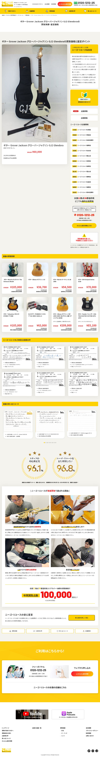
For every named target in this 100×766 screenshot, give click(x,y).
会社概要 (88, 728)
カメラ (63, 736)
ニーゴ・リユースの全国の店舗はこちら (50, 687)
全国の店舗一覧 (36, 728)
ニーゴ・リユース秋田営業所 (82, 140)
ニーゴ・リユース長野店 (81, 166)
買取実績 (50, 11)
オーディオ (64, 733)
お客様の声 (70, 11)
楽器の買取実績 (9, 256)
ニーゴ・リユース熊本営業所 (82, 192)
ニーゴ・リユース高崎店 (81, 161)
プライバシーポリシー (92, 731)
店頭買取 (84, 118)
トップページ (5, 728)
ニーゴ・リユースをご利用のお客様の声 (17, 340)
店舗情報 (30, 11)
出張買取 (84, 111)
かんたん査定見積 (7, 741)
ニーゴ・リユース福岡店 (81, 187)
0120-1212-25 (85, 215)
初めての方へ (10, 11)
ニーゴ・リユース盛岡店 (81, 145)
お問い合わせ (90, 736)
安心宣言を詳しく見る (81, 618)
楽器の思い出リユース (11, 404)
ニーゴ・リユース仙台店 (82, 49)
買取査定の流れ (6, 733)
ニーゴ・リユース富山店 (81, 171)
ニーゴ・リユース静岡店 (81, 177)
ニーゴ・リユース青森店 (81, 135)
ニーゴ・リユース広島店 (81, 182)
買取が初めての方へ (7, 731)
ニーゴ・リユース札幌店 (81, 130)
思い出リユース (90, 11)
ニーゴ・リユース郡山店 (81, 156)
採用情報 (88, 733)
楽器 (62, 731)
